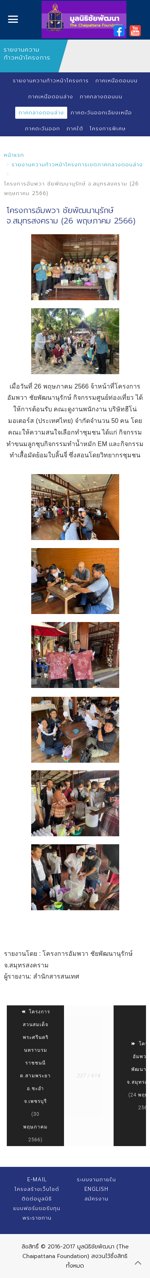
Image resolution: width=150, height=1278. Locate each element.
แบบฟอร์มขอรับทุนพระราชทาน (36, 1213)
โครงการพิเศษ (108, 128)
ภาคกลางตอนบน (101, 96)
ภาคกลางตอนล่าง (41, 112)
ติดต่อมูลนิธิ (37, 1198)
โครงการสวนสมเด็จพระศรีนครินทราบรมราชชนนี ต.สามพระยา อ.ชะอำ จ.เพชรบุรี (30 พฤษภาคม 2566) (35, 1075)
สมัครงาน (96, 1198)
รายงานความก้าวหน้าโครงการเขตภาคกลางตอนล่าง (77, 164)
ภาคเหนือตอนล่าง (50, 96)
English (96, 1189)
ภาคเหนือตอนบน (116, 80)
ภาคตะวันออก (42, 128)
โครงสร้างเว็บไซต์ (36, 1189)
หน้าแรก (14, 155)
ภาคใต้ (74, 128)
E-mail (37, 1179)
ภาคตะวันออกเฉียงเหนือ (101, 112)
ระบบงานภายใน (96, 1179)
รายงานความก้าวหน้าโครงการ (51, 80)
